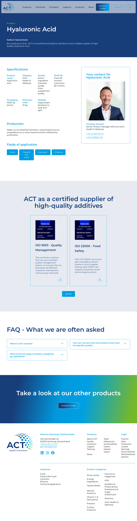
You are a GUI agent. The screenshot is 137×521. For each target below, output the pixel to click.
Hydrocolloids (93, 485)
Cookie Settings (125, 447)
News (91, 7)
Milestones (109, 441)
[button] (27, 7)
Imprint (125, 439)
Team (106, 439)
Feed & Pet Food (26, 155)
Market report (107, 450)
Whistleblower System (128, 455)
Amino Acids (93, 475)
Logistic (90, 446)
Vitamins (109, 498)
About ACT (92, 439)
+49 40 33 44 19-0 (48, 444)
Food (12, 152)
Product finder (103, 7)
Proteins (91, 503)
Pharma (59, 152)
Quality (68, 294)
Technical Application (50, 484)
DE (130, 7)
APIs (107, 480)
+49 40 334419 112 (94, 134)
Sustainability (110, 444)
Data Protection (126, 442)
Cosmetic (42, 152)
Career (107, 446)
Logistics (67, 7)
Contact (118, 7)
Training (91, 449)
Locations (80, 7)
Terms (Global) (128, 452)
